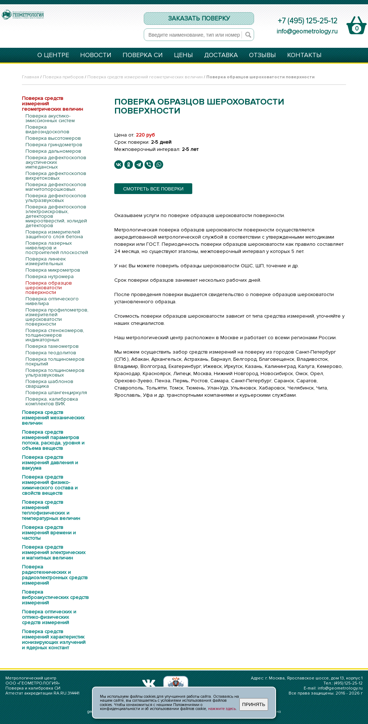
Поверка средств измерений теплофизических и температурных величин (51, 510)
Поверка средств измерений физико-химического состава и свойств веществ (50, 485)
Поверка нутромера (50, 276)
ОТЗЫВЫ (262, 55)
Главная (30, 77)
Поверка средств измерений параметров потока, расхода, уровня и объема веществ (53, 440)
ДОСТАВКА (221, 55)
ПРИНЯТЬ (253, 704)
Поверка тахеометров (52, 346)
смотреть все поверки (153, 189)
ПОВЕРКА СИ (143, 55)
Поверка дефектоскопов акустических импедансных (56, 162)
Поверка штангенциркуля (56, 392)
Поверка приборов (63, 77)
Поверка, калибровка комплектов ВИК (52, 401)
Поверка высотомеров (53, 138)
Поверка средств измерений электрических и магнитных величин (54, 552)
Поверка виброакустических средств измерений (55, 597)
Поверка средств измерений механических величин (53, 417)
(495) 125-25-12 (348, 683)
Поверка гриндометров (54, 145)
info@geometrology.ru (307, 31)
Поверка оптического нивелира (52, 301)
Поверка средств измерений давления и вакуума (50, 462)
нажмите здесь (222, 708)
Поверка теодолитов (51, 353)
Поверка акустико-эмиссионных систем (50, 118)
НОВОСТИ (95, 55)
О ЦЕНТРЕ (53, 55)
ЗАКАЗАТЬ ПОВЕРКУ (199, 18)
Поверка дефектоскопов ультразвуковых (56, 198)
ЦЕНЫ (183, 55)
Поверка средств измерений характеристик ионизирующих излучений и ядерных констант (54, 639)
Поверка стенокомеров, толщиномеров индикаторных (55, 335)
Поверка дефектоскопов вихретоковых (56, 175)
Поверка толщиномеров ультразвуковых (55, 372)
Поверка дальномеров (53, 151)
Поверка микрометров (53, 270)
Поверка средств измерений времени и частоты (49, 532)
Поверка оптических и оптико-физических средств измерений (49, 617)
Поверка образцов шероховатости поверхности (49, 287)
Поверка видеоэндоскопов (47, 129)
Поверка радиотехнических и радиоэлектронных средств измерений (55, 575)
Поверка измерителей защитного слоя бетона (54, 234)
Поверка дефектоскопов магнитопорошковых (56, 186)
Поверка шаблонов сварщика (49, 383)
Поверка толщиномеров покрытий (55, 361)
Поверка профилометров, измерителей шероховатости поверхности (57, 317)
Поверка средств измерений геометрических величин (145, 77)
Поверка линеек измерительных (46, 261)
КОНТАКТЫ (304, 55)
